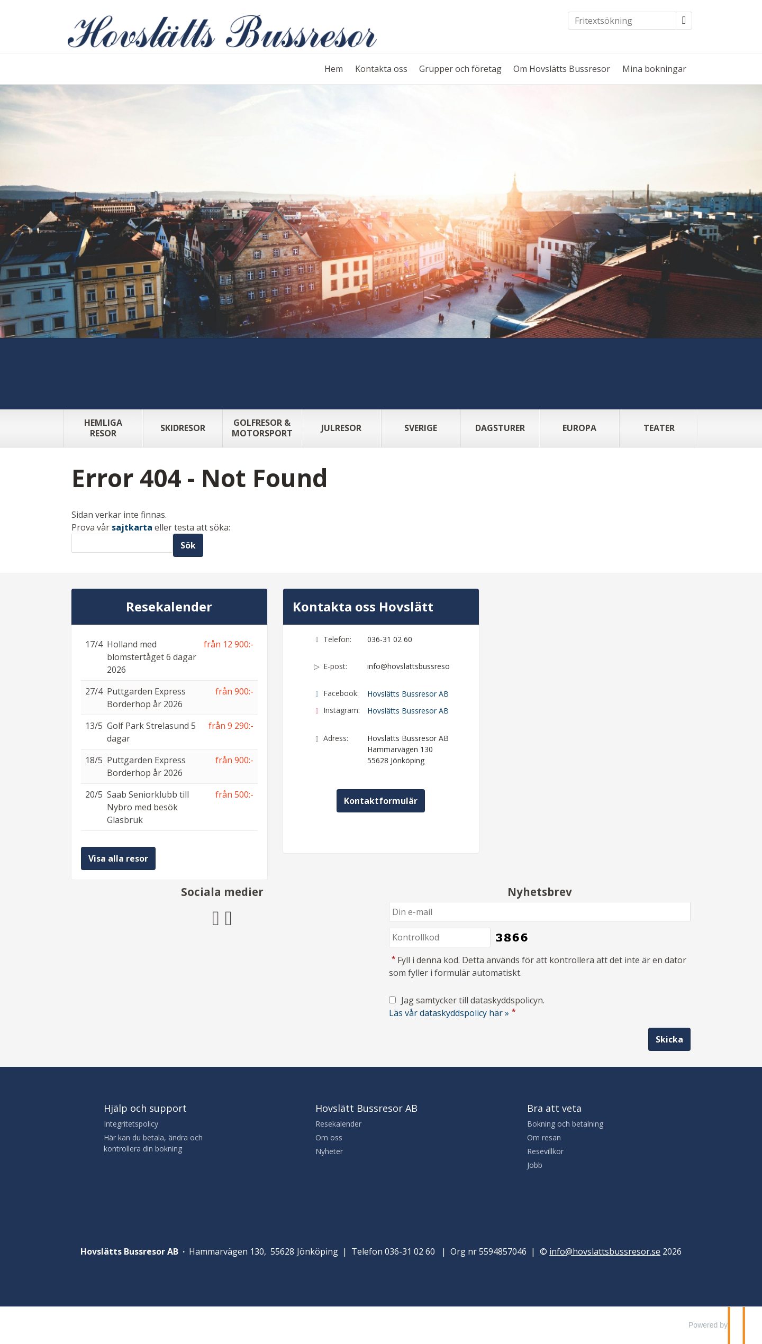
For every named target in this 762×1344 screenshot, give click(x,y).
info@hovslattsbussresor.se (408, 666)
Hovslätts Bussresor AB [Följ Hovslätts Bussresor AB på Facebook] (408, 694)
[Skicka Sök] (188, 545)
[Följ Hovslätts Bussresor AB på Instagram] (228, 916)
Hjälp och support (145, 1108)
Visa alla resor (118, 858)
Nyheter (329, 1151)
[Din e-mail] (540, 911)
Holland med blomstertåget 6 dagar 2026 (151, 656)
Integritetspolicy (131, 1124)
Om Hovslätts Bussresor (561, 69)
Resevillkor (545, 1151)
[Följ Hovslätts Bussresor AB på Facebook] (216, 916)
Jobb (534, 1165)
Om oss (328, 1137)
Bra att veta (554, 1108)
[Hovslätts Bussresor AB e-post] (604, 1251)
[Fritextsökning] (622, 21)
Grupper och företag (460, 69)
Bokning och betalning (565, 1124)
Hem (333, 69)
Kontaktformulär (381, 801)
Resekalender (169, 606)
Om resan (544, 1137)
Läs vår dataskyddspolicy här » (449, 1013)
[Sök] (122, 543)
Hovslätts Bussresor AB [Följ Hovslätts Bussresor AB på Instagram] (408, 711)
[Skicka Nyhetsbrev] (669, 1039)
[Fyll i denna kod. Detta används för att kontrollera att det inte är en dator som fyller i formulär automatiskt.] (440, 937)
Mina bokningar (654, 69)
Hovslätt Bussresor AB (366, 1108)
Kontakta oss (381, 69)
